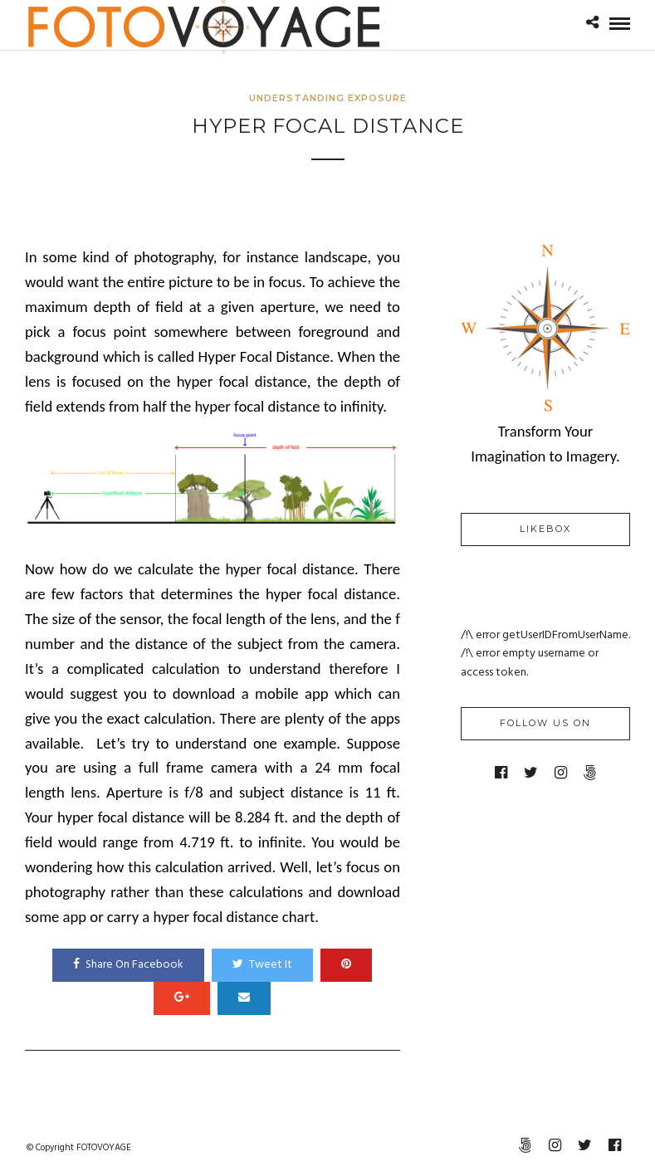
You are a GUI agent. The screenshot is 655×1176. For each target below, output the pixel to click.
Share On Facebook (128, 964)
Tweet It (262, 964)
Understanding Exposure (328, 98)
